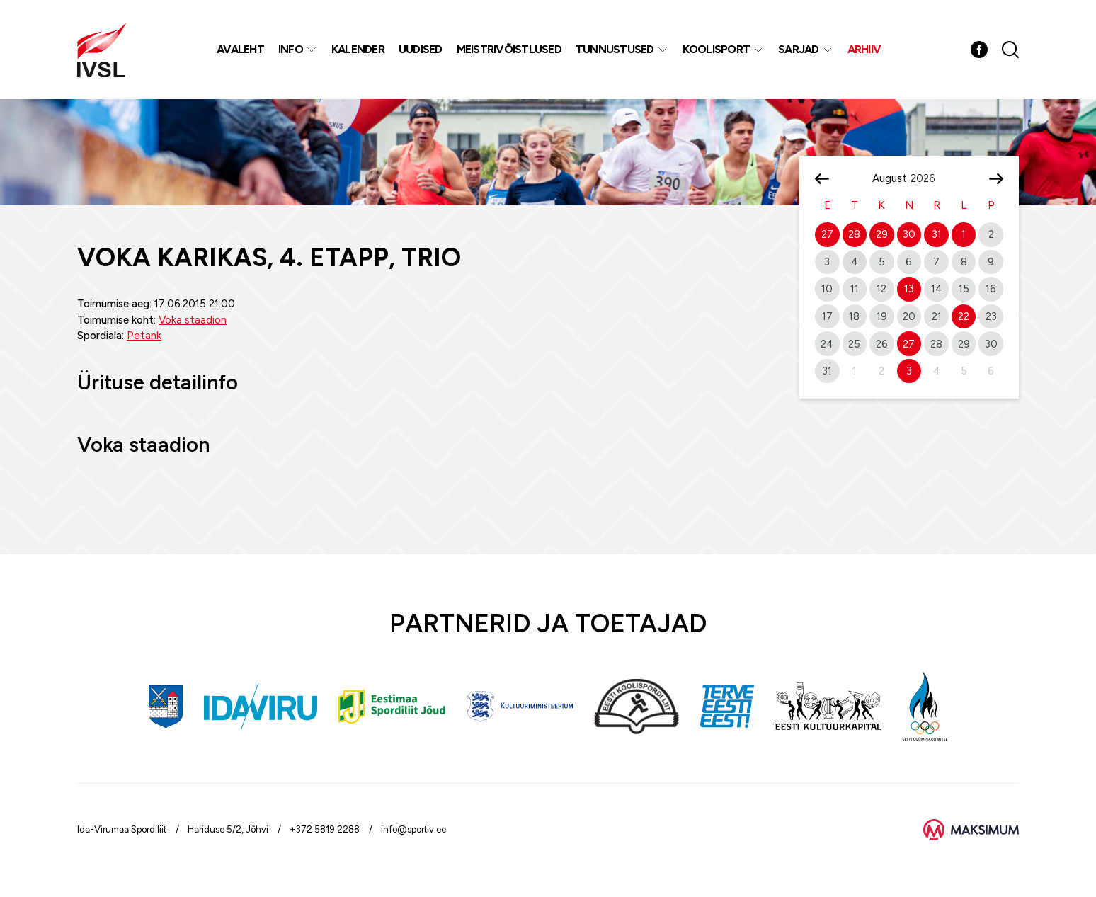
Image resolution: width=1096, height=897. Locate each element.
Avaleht (240, 49)
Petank (144, 335)
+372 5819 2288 (325, 829)
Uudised (421, 49)
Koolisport (716, 49)
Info (290, 49)
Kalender (357, 49)
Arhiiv (864, 49)
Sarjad (798, 49)
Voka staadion (193, 320)
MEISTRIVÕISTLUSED (509, 49)
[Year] (928, 178)
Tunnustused (615, 49)
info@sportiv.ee (413, 829)
